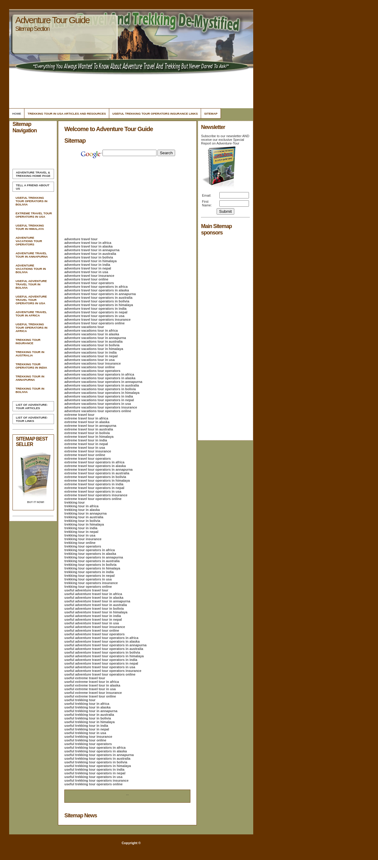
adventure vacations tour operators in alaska (99, 378)
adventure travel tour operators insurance (97, 319)
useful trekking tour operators (88, 744)
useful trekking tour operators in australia (97, 758)
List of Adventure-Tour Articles (32, 406)
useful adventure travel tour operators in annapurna (105, 645)
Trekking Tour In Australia (30, 353)
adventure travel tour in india (87, 264)
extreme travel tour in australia (88, 429)
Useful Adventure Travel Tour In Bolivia (31, 284)
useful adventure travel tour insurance (94, 627)
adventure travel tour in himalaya (90, 261)
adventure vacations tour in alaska (91, 334)
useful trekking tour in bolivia (87, 718)
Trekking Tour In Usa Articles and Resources (66, 113)
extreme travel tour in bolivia (87, 433)
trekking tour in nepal (81, 531)
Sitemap (211, 113)
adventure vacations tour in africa (91, 330)
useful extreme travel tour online (90, 696)
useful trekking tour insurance (88, 736)
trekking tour (74, 502)
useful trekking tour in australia (89, 714)
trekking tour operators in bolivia (90, 564)
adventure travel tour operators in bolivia (96, 301)
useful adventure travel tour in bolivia (94, 608)
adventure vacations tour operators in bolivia (100, 389)
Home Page (33, 174)
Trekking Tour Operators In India (31, 365)
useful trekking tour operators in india (94, 769)
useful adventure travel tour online (91, 630)
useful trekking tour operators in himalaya (97, 766)
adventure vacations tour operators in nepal (99, 400)
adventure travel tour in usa (86, 272)
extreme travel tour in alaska (87, 422)
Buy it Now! (35, 502)
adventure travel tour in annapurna (92, 250)
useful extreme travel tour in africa (91, 681)
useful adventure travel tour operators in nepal (101, 663)
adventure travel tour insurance (89, 275)
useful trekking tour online (85, 740)
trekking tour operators (82, 546)
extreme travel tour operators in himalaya (97, 480)
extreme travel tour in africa (86, 418)
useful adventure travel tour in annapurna (97, 601)
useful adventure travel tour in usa (91, 623)
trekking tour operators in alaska (90, 553)
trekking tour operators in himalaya (92, 568)
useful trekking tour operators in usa (93, 777)
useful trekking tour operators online (93, 784)
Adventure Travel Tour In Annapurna (32, 255)
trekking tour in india (80, 528)
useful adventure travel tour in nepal (93, 619)
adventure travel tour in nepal (87, 268)
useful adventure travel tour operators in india (100, 660)
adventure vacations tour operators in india (98, 396)
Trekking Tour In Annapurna (30, 378)
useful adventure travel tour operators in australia (103, 649)
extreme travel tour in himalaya (88, 436)
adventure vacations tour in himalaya (93, 349)
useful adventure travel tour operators (94, 634)
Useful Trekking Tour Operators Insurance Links (155, 113)
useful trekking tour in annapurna (90, 711)
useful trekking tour (79, 700)
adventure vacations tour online (89, 367)
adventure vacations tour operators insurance (100, 407)
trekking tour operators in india (89, 572)
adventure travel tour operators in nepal (96, 312)
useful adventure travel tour (86, 590)
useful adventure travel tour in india (92, 616)
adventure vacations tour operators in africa (99, 374)
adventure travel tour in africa (87, 242)
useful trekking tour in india (86, 725)
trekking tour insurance (83, 539)
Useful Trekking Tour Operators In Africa (31, 328)
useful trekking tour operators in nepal (94, 773)
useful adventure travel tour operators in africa (101, 638)
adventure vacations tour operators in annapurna (103, 382)
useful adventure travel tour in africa (93, 594)
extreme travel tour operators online (92, 499)
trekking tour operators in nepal (89, 575)
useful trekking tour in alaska (87, 707)
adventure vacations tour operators (92, 371)
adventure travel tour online (86, 279)
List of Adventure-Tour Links (32, 419)
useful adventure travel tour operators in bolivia (102, 652)
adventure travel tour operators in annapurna (100, 294)
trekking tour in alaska (82, 510)
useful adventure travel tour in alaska (93, 597)
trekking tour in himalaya (84, 524)
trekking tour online (79, 542)
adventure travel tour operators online (94, 323)
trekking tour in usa (79, 535)
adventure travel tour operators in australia (98, 297)
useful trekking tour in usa (85, 733)
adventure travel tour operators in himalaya (98, 305)
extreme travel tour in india (85, 440)
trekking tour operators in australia (92, 561)
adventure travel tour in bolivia (88, 257)
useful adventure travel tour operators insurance (102, 671)
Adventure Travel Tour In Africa (31, 313)
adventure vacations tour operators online (97, 411)
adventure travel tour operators (89, 283)
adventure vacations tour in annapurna (95, 338)
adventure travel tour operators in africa (96, 286)
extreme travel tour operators (87, 458)
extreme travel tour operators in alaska (95, 466)
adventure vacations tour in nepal (90, 356)
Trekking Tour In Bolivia (30, 390)
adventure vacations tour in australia (93, 341)
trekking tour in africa (81, 506)
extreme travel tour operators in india (93, 484)
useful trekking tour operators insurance (96, 780)
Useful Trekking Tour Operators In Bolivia (31, 201)
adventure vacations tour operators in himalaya (101, 392)
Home (16, 113)
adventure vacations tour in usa (89, 360)
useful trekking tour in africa (86, 703)
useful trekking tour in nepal (86, 729)
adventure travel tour (81, 239)
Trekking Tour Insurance (28, 341)
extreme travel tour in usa (84, 447)
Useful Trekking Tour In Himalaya (30, 227)
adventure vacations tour (84, 327)
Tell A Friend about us (32, 187)
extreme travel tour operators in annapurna (98, 469)
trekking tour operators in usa (88, 579)
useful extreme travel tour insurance (93, 692)
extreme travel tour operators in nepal (94, 488)
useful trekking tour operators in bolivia (95, 762)
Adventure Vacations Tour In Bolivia (31, 269)
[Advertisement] (130, 90)
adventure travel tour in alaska (88, 246)
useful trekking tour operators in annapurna (99, 755)
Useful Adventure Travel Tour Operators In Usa (31, 300)
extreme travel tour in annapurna (90, 425)
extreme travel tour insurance (87, 451)
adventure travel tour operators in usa (94, 316)
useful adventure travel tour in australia (95, 605)
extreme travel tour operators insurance (96, 495)
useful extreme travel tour (84, 678)
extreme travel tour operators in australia (96, 473)
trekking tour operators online (88, 586)
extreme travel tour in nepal (86, 444)
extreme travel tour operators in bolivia (95, 477)
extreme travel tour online (84, 455)
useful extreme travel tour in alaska (92, 685)
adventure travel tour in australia (90, 253)
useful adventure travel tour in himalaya (96, 612)
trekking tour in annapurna (85, 513)
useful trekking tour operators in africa (95, 747)
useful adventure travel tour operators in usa (99, 667)
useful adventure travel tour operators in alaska (102, 641)
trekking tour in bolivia (82, 521)
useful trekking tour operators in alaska (95, 751)
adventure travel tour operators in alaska (96, 290)
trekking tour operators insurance (91, 583)
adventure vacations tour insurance (92, 363)
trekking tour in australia (83, 517)
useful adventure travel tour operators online (99, 674)
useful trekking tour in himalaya (89, 722)
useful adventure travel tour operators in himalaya (104, 656)
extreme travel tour (79, 414)
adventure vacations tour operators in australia (101, 385)
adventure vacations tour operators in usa (97, 403)
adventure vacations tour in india (90, 352)
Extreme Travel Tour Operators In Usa (34, 215)
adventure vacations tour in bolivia (92, 345)
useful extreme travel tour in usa (90, 689)
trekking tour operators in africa (89, 550)
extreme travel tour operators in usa (92, 491)
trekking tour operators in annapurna (93, 557)
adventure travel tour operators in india (95, 308)
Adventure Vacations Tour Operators (29, 241)
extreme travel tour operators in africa (94, 462)
